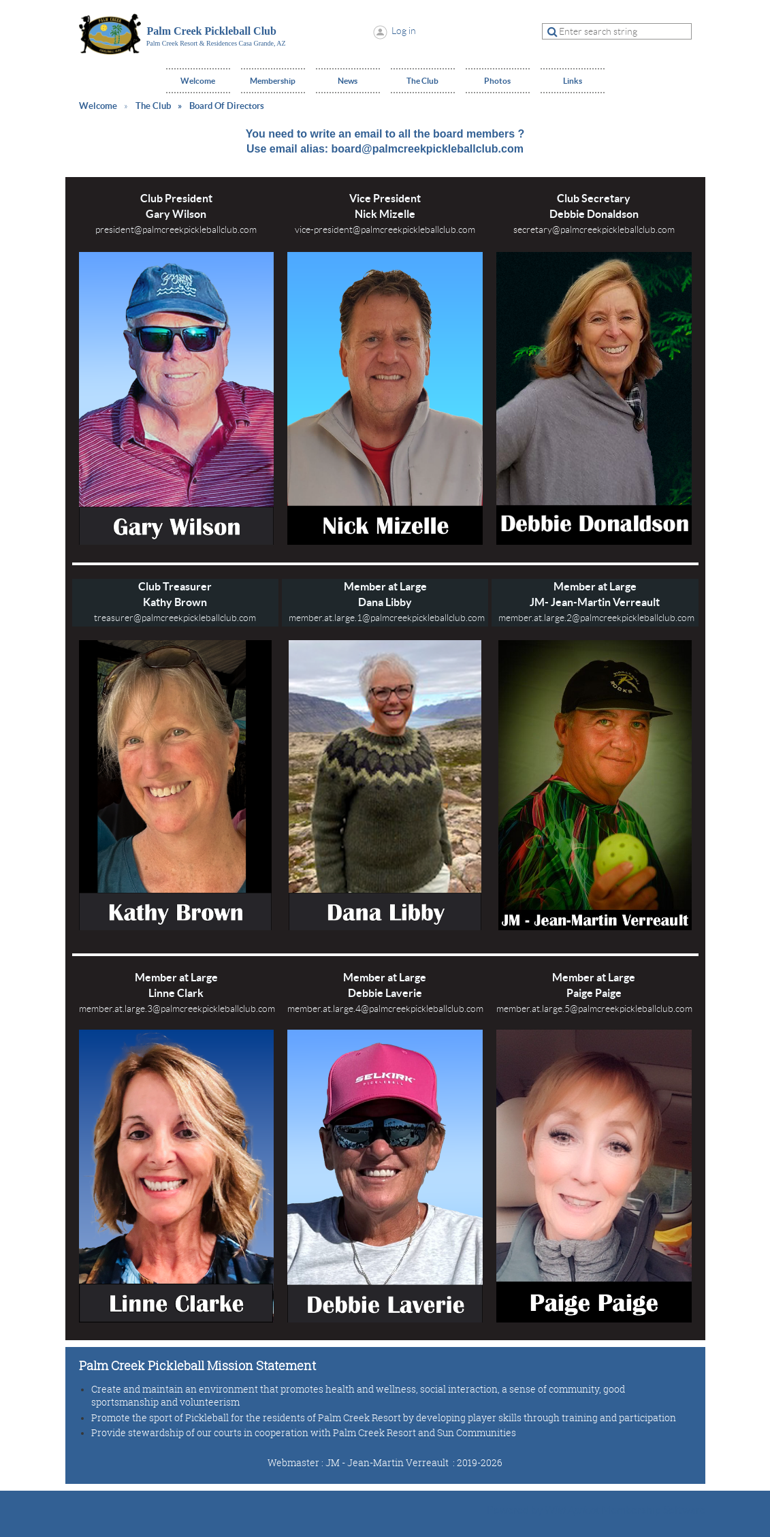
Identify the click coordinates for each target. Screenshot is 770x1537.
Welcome (98, 106)
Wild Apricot (572, 1510)
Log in (403, 30)
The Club (153, 106)
